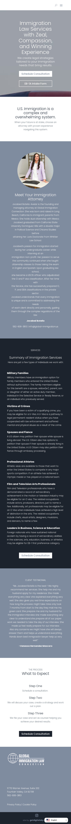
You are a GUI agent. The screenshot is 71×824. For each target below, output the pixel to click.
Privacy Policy (14, 804)
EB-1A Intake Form (36, 83)
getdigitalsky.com (39, 820)
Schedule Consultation (35, 74)
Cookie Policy (29, 804)
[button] (56, 820)
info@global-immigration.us (43, 326)
